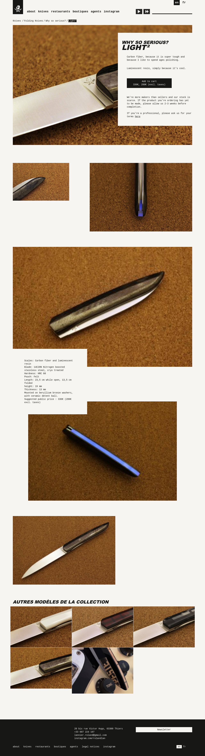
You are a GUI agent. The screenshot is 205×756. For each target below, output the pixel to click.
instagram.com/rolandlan (89, 738)
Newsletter (164, 729)
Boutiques (80, 11)
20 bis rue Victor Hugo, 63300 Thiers (98, 728)
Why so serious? (145, 42)
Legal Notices (90, 746)
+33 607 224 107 (84, 732)
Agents (96, 11)
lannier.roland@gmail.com (90, 735)
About (31, 11)
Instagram (111, 11)
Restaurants (60, 11)
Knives (43, 11)
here (137, 116)
